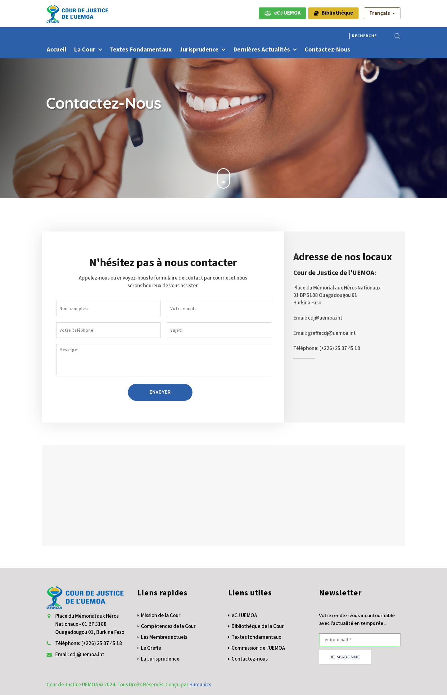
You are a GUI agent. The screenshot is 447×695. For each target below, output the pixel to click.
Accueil (56, 49)
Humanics (200, 684)
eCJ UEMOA (282, 13)
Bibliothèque (333, 13)
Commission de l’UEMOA (258, 648)
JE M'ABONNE (345, 657)
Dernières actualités (261, 49)
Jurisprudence (199, 49)
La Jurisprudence (160, 659)
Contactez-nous (327, 49)
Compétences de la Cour (168, 626)
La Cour (84, 49)
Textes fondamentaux (141, 49)
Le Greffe (151, 648)
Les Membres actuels (164, 637)
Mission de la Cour (160, 615)
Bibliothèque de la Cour (258, 626)
